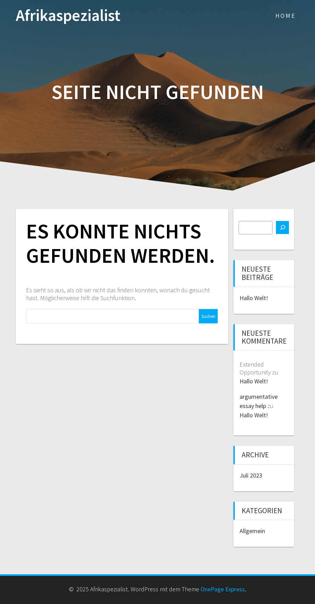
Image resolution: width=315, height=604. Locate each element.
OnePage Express (223, 589)
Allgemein (252, 531)
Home (285, 16)
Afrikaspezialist (68, 16)
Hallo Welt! (254, 298)
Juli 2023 (251, 475)
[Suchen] (282, 227)
